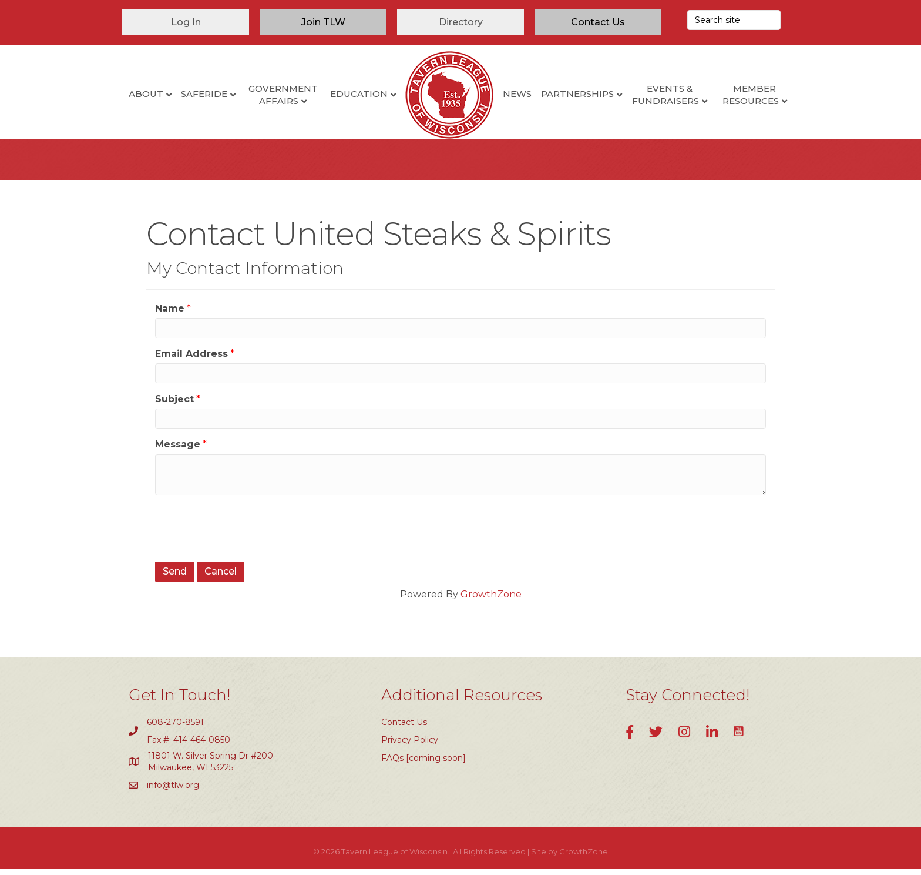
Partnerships (577, 93)
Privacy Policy (409, 745)
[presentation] (244, 533)
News (517, 93)
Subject (174, 404)
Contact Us (404, 728)
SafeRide (204, 93)
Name (169, 314)
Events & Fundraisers (665, 94)
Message (177, 450)
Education (359, 93)
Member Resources (750, 94)
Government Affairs (283, 94)
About (146, 93)
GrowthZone (491, 600)
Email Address (191, 359)
